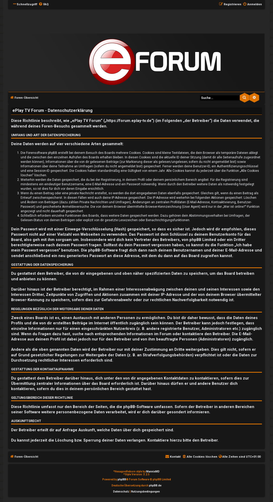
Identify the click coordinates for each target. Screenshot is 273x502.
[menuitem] (44, 4)
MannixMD (153, 471)
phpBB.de (155, 485)
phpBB (122, 479)
